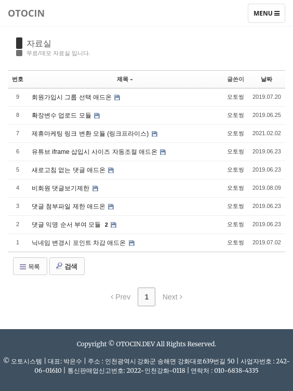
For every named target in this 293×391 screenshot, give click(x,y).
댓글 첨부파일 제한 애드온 (69, 206)
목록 (29, 267)
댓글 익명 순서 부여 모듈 (67, 224)
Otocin (26, 13)
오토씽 (235, 97)
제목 (125, 79)
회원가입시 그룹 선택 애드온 (72, 97)
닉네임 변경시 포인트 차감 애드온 (80, 242)
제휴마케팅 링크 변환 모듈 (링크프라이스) (91, 133)
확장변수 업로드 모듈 (62, 115)
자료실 (38, 43)
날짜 (266, 79)
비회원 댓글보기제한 (61, 188)
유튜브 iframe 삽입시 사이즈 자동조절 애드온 (95, 151)
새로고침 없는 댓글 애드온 (69, 170)
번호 (17, 79)
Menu (269, 15)
